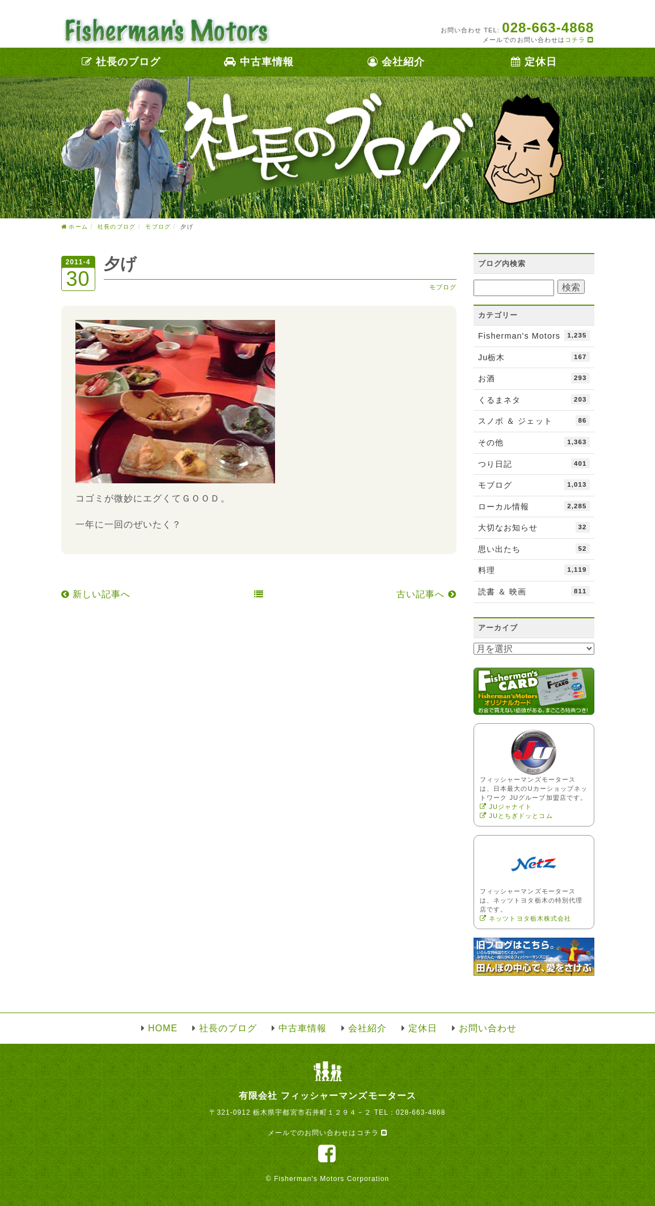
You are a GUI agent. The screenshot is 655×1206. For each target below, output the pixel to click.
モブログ (443, 287)
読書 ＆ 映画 (534, 591)
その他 (534, 442)
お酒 (534, 378)
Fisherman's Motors (534, 335)
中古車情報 (259, 62)
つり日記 (534, 463)
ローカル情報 (534, 506)
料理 (534, 569)
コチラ (579, 39)
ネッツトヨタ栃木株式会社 (525, 918)
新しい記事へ (96, 594)
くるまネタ (534, 399)
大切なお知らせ (534, 527)
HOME (163, 1028)
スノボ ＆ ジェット (534, 420)
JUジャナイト (506, 806)
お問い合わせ (488, 1028)
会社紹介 (396, 62)
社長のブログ (121, 62)
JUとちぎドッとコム (516, 815)
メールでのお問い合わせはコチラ (327, 1133)
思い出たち (534, 548)
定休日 (534, 62)
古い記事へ (426, 594)
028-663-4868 (421, 1112)
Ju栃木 (534, 357)
